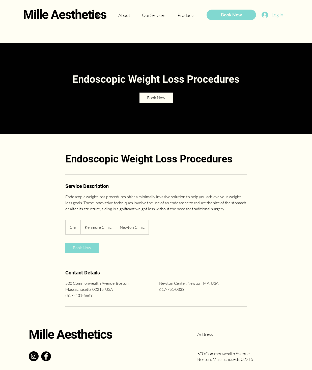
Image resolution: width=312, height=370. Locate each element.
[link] (156, 98)
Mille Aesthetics (64, 14)
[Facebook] (46, 356)
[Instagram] (34, 356)
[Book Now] (231, 15)
